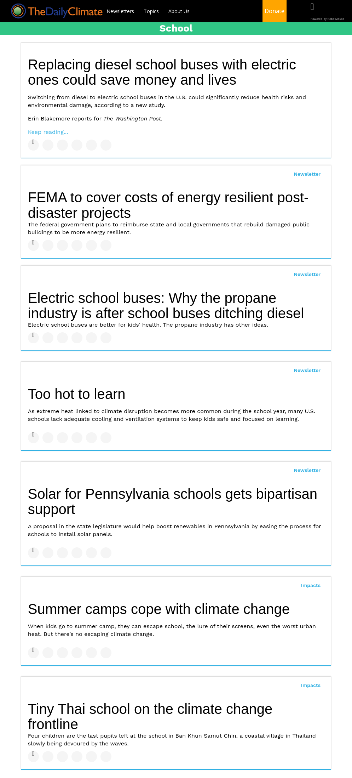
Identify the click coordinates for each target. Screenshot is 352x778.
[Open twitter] (326, 11)
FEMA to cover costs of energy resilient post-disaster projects (168, 205)
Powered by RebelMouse (327, 19)
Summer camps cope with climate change (159, 609)
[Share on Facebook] (33, 145)
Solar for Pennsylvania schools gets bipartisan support (172, 501)
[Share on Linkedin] (62, 145)
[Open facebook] (312, 11)
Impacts (311, 585)
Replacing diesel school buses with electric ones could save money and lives (162, 72)
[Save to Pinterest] (91, 145)
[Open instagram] (341, 11)
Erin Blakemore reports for (95, 118)
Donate (274, 11)
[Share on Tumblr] (76, 145)
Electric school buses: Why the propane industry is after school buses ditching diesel (166, 305)
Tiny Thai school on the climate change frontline (150, 716)
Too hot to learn (77, 394)
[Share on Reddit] (105, 145)
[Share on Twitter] (47, 145)
